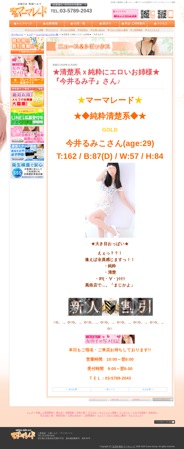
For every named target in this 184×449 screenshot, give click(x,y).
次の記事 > (148, 389)
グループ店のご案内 (119, 30)
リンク (100, 415)
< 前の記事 (71, 389)
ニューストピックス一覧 (47, 34)
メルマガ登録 (69, 30)
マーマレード (17, 34)
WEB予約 (60, 415)
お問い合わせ (99, 30)
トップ (30, 34)
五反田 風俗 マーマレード (123, 446)
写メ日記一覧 (46, 415)
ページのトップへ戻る (162, 399)
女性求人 (84, 30)
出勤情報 (136, 399)
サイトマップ (153, 30)
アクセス (92, 412)
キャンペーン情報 (35, 30)
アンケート (53, 30)
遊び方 (59, 412)
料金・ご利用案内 (44, 412)
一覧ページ (110, 389)
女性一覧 (115, 399)
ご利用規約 (138, 30)
